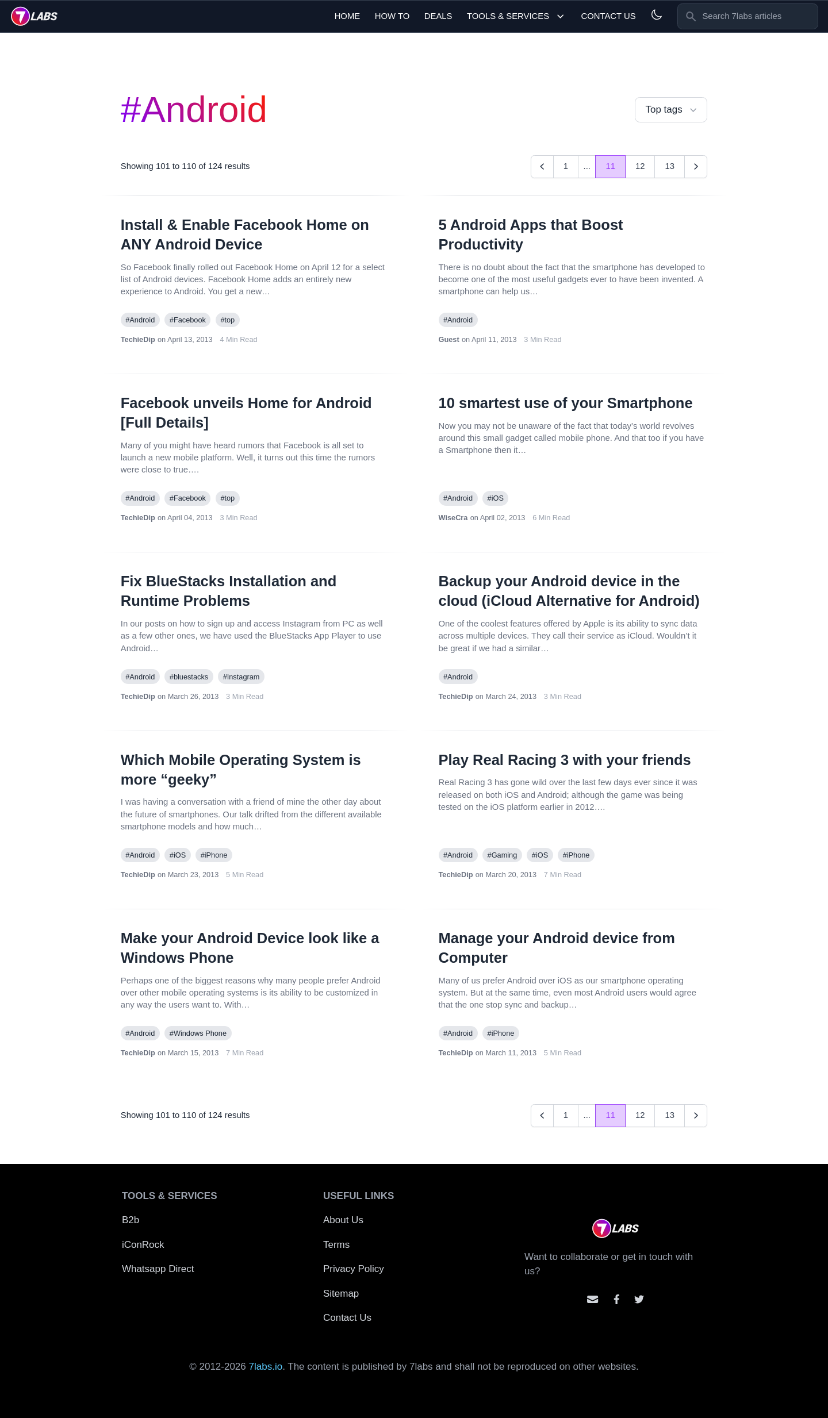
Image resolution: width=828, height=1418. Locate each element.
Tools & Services (516, 16)
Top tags (672, 110)
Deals (438, 16)
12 (640, 166)
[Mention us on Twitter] (639, 1299)
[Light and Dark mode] (656, 15)
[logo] (34, 16)
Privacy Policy (353, 1268)
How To (392, 16)
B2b (130, 1220)
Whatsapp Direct (158, 1268)
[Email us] (592, 1299)
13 (669, 166)
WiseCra (453, 517)
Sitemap (341, 1293)
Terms (336, 1244)
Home (348, 16)
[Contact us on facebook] (617, 1299)
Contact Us (608, 16)
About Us (343, 1220)
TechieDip (138, 339)
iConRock (143, 1244)
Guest (449, 339)
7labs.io (266, 1366)
